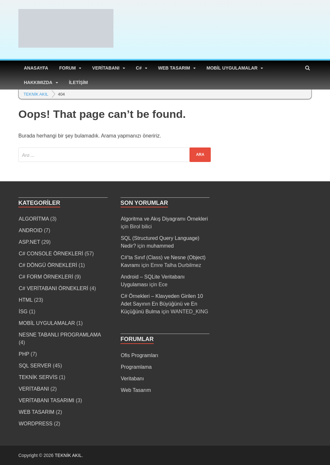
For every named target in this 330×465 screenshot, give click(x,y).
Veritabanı (132, 378)
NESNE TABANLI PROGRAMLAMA (60, 334)
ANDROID (31, 230)
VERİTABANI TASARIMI (46, 400)
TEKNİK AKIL (68, 455)
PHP (24, 354)
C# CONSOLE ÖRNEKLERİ (51, 253)
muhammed (160, 246)
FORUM (67, 68)
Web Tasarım (136, 390)
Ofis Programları (139, 355)
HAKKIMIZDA (38, 82)
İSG (23, 311)
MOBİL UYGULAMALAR (232, 68)
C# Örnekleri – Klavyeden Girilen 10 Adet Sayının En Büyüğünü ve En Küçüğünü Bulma (162, 303)
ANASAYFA (36, 68)
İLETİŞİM (78, 82)
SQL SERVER (35, 365)
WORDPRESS (36, 423)
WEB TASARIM (174, 68)
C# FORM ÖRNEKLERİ (46, 277)
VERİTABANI (106, 68)
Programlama (136, 367)
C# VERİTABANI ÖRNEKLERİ (53, 288)
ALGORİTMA (34, 219)
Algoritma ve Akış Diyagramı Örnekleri (164, 219)
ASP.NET (29, 242)
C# (139, 68)
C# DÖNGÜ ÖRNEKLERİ (48, 265)
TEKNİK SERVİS (38, 377)
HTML (26, 300)
